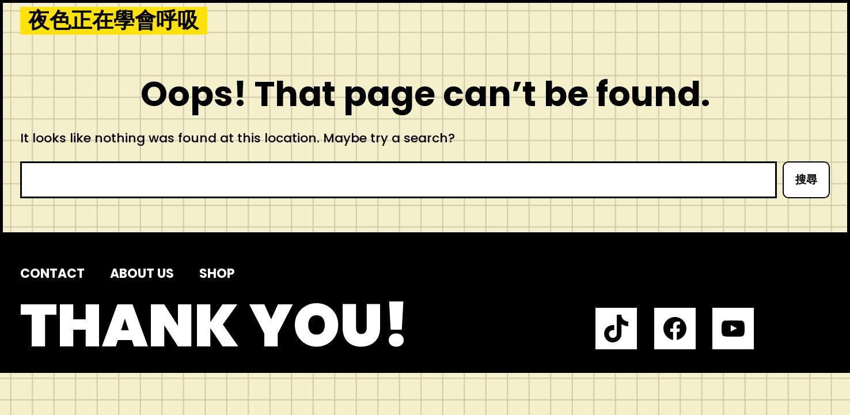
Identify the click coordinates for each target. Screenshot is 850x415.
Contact (52, 273)
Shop (216, 273)
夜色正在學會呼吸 (113, 21)
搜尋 (806, 179)
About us (142, 273)
